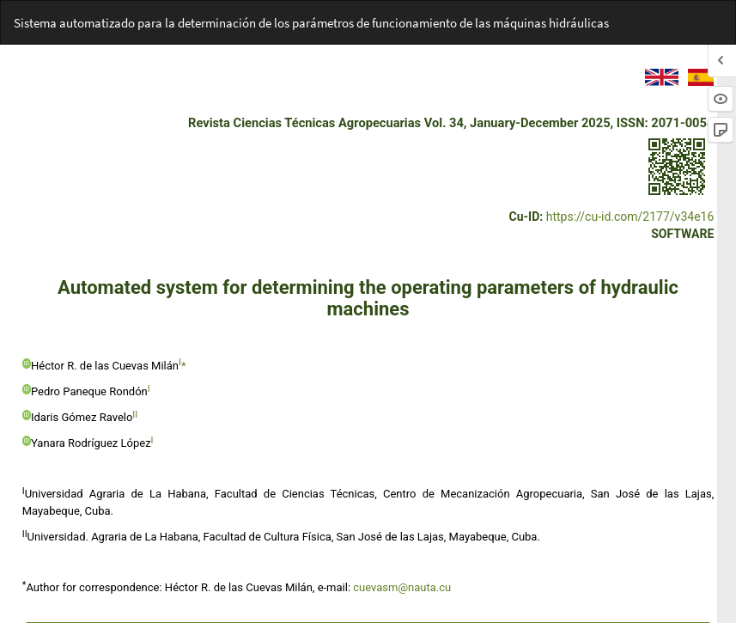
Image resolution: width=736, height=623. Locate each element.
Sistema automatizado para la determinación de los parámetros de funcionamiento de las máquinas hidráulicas (311, 23)
